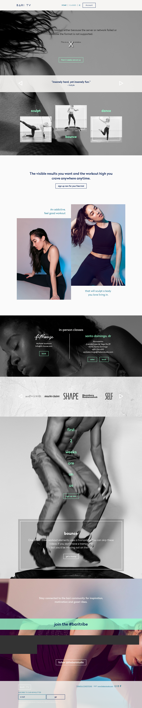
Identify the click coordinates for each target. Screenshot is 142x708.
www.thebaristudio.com (105, 686)
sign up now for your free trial (71, 186)
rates (92, 359)
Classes (72, 5)
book (44, 353)
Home (64, 5)
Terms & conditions (84, 686)
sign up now (71, 496)
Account (89, 5)
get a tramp (71, 556)
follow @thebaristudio (71, 662)
